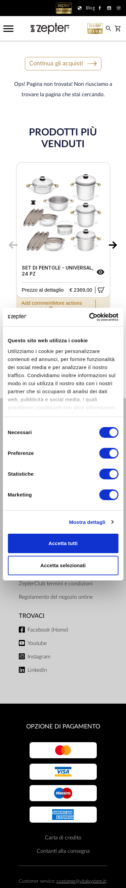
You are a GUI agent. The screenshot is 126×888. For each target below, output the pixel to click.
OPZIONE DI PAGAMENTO (63, 726)
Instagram (39, 656)
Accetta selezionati (63, 565)
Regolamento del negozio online (56, 597)
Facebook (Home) (48, 630)
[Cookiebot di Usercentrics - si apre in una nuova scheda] (89, 317)
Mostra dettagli (87, 522)
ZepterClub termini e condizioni (56, 583)
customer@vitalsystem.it (81, 881)
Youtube (37, 643)
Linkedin (37, 670)
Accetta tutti (63, 543)
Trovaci (31, 616)
